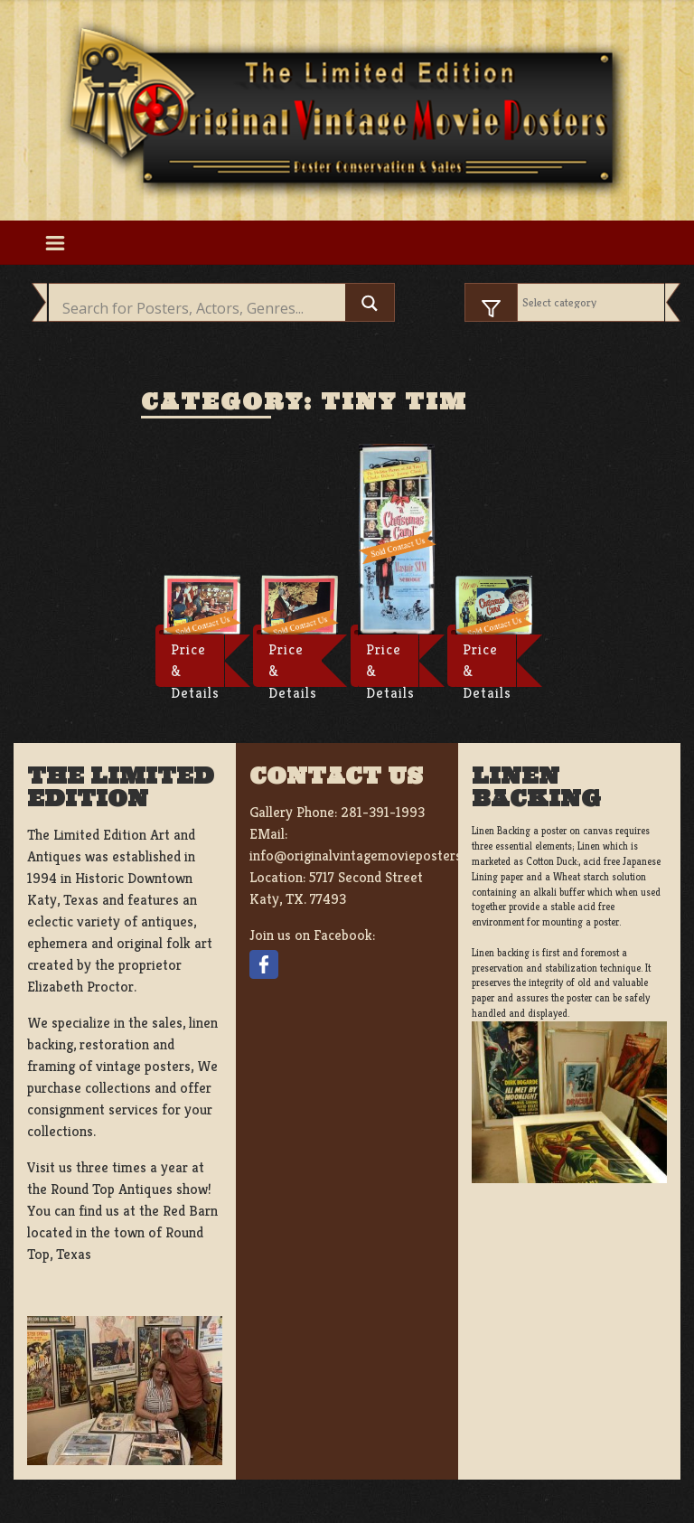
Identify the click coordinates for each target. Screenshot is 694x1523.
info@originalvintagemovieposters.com (370, 855)
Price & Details (195, 663)
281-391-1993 (383, 812)
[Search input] (201, 308)
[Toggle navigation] (54, 242)
